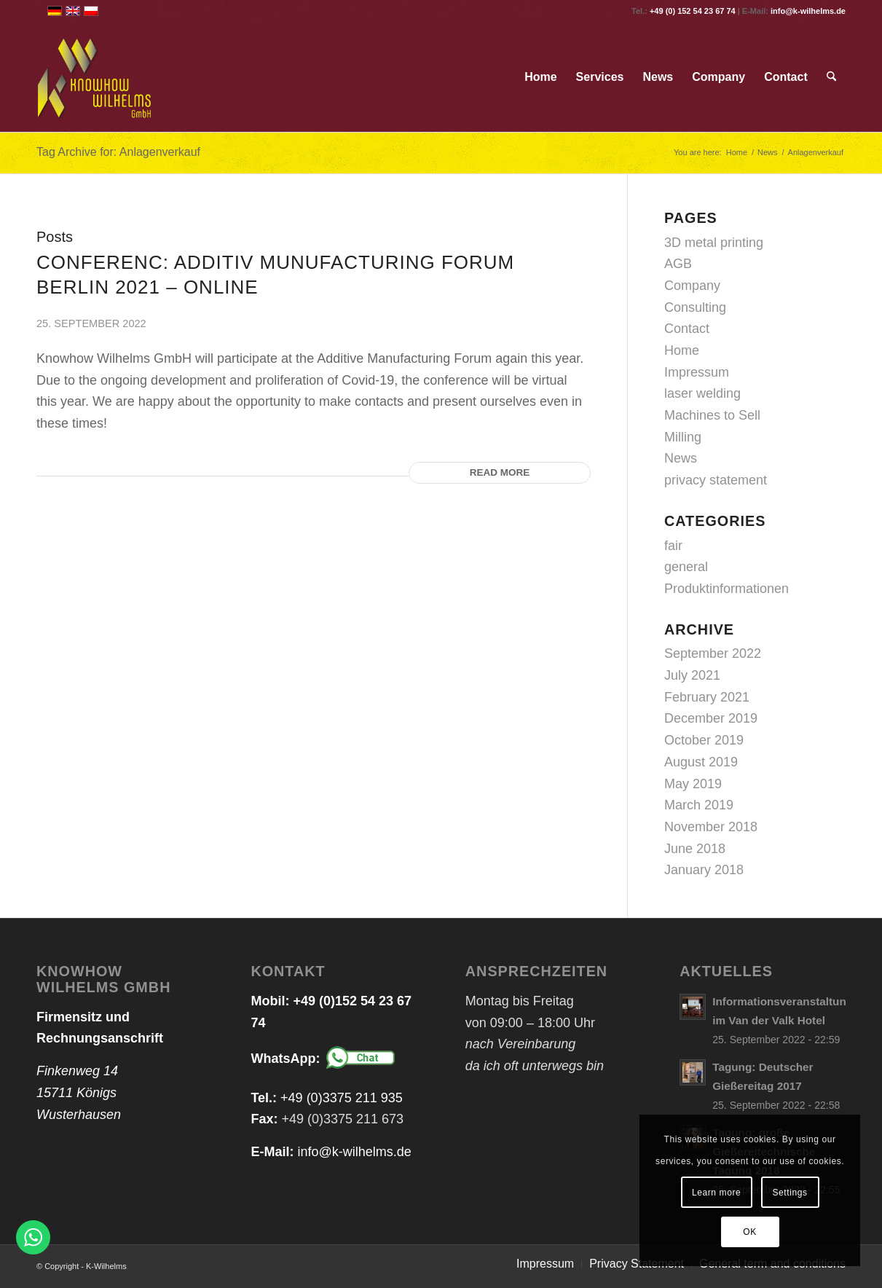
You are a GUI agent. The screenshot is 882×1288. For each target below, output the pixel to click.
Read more (500, 472)
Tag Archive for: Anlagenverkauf (118, 152)
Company (692, 285)
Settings (789, 1192)
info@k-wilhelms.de (808, 11)
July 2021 (692, 675)
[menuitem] (540, 77)
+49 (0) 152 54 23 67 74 (693, 11)
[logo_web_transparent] (95, 77)
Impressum (696, 372)
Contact (686, 328)
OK (750, 1232)
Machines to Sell (712, 415)
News (680, 458)
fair (673, 545)
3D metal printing (713, 242)
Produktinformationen (726, 588)
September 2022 (712, 653)
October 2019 (704, 740)
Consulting (695, 307)
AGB (678, 263)
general (686, 566)
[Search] (831, 77)
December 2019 (710, 718)
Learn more (716, 1192)
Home (681, 350)
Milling (682, 437)
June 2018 (694, 848)
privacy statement (715, 480)
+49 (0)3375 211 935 (341, 1098)
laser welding (702, 393)
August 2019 (701, 762)
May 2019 (693, 784)
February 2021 (706, 697)
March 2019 (698, 805)
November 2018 (710, 827)
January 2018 (704, 870)
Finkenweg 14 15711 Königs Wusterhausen (78, 1092)
